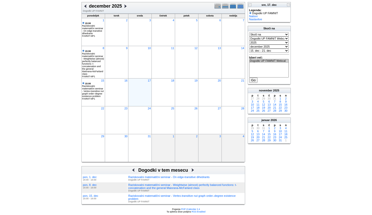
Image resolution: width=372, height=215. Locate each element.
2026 (273, 120)
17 (149, 80)
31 (149, 136)
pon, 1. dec (90, 177)
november (265, 90)
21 (242, 80)
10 (149, 48)
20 (219, 80)
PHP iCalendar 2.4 (190, 209)
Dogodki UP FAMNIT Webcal (269, 61)
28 (242, 108)
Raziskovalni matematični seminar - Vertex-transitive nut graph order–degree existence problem (93, 89)
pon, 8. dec (90, 184)
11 (172, 48)
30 (125, 136)
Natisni (253, 16)
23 (125, 108)
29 (102, 136)
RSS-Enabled (199, 211)
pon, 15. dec (90, 195)
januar (265, 120)
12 (195, 48)
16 (125, 80)
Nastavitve (255, 19)
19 (195, 80)
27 (219, 108)
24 (149, 108)
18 (172, 80)
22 (102, 108)
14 (242, 48)
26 (195, 108)
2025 (276, 90)
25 (172, 108)
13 (219, 48)
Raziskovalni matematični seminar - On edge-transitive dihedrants (92, 28)
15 (102, 80)
